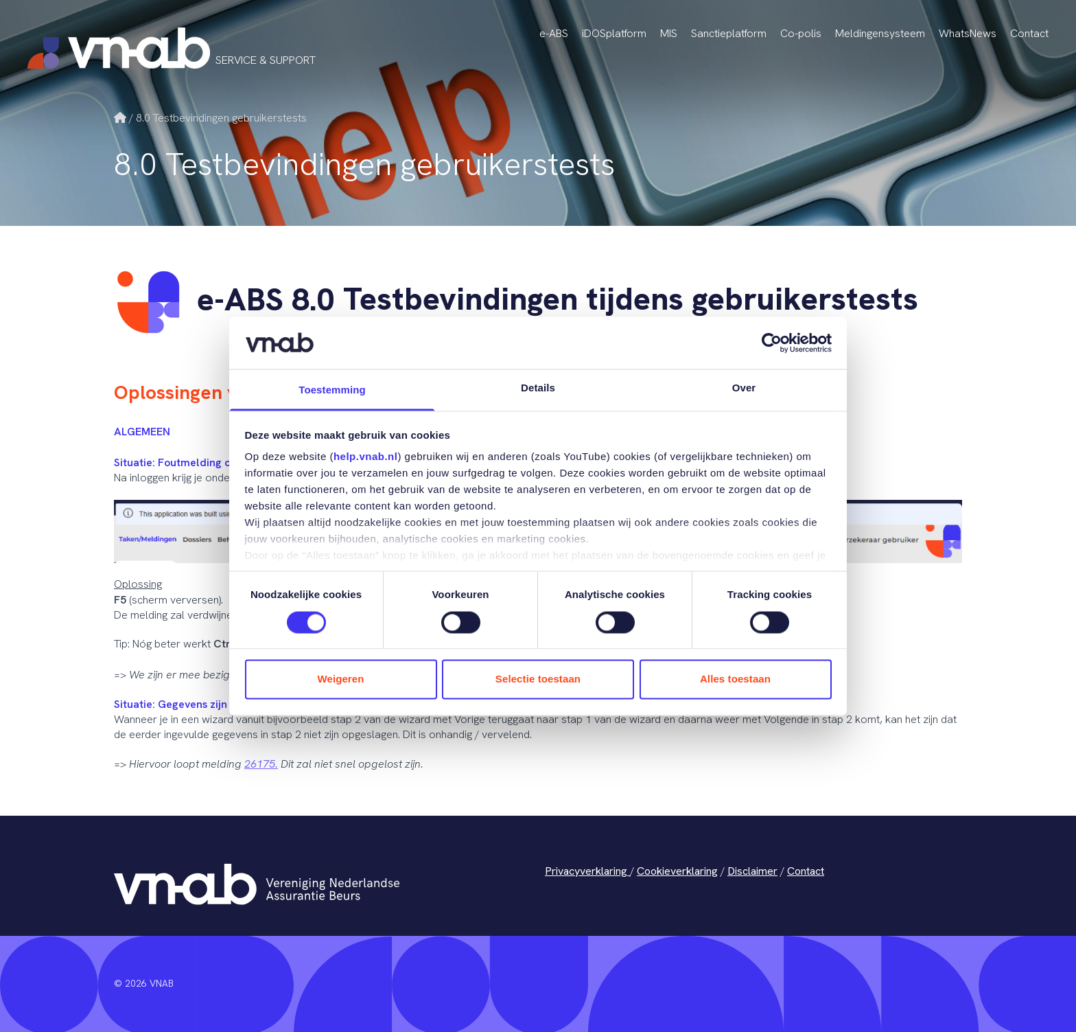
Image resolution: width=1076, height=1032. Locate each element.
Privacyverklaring (587, 871)
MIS (668, 33)
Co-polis (800, 33)
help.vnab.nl (366, 457)
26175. (261, 764)
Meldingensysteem (880, 33)
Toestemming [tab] (332, 390)
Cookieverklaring (677, 871)
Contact (1029, 33)
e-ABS (553, 33)
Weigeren (340, 679)
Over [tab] (744, 388)
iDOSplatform (614, 33)
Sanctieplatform (729, 33)
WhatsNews (967, 33)
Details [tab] (538, 388)
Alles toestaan (735, 679)
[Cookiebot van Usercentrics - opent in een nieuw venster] (772, 342)
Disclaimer (752, 871)
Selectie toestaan (538, 679)
